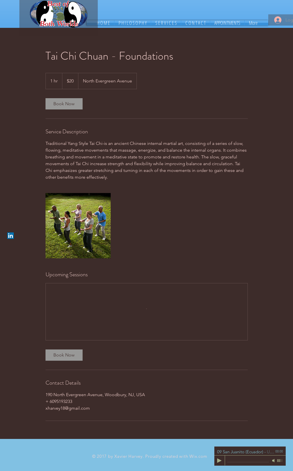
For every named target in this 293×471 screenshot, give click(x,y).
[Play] (219, 460)
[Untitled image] (78, 225)
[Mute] (274, 460)
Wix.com (198, 456)
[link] (64, 103)
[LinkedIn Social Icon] (10, 235)
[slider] (280, 460)
